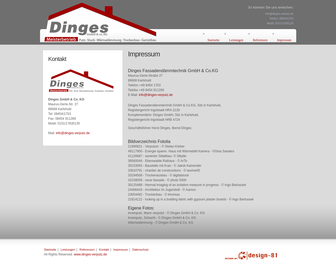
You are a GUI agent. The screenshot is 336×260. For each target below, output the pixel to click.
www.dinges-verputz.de (90, 254)
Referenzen (260, 40)
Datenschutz (140, 249)
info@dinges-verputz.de (73, 133)
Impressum (284, 40)
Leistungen (236, 40)
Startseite (214, 40)
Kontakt (104, 249)
